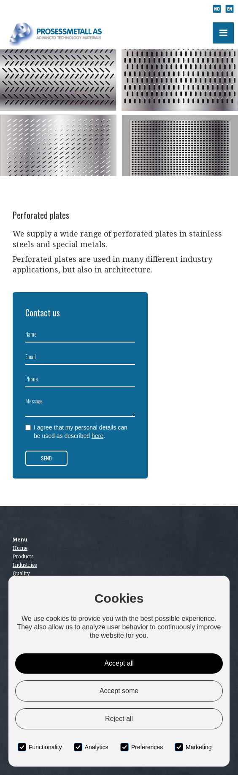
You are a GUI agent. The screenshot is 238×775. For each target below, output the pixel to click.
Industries (25, 565)
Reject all (119, 718)
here (97, 435)
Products (23, 557)
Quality (21, 573)
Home (20, 548)
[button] (223, 33)
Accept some (119, 690)
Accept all (118, 663)
